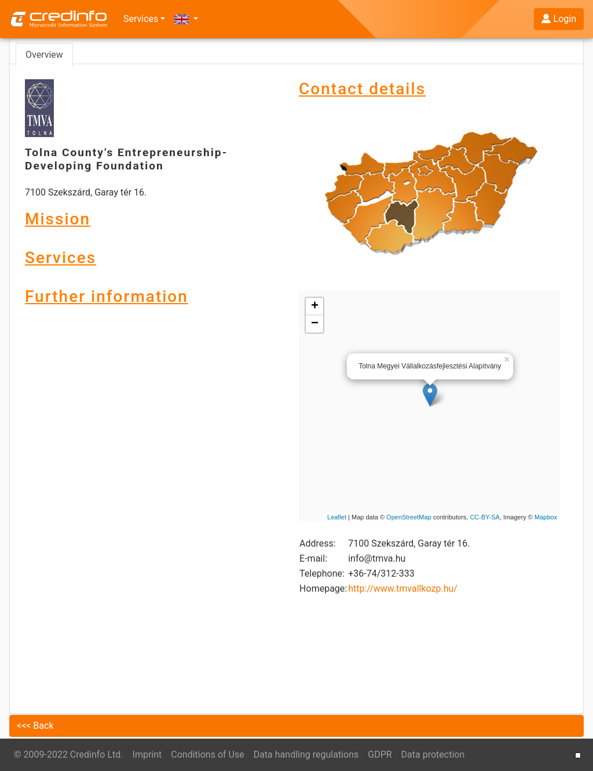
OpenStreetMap (408, 517)
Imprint (147, 754)
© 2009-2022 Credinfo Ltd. (68, 754)
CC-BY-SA (485, 517)
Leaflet (336, 517)
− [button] (315, 324)
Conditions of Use (207, 754)
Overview (44, 54)
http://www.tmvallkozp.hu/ (402, 588)
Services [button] (140, 18)
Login (558, 18)
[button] (186, 19)
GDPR (379, 754)
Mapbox (546, 517)
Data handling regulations (306, 754)
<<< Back (35, 725)
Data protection (433, 754)
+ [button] (315, 306)
